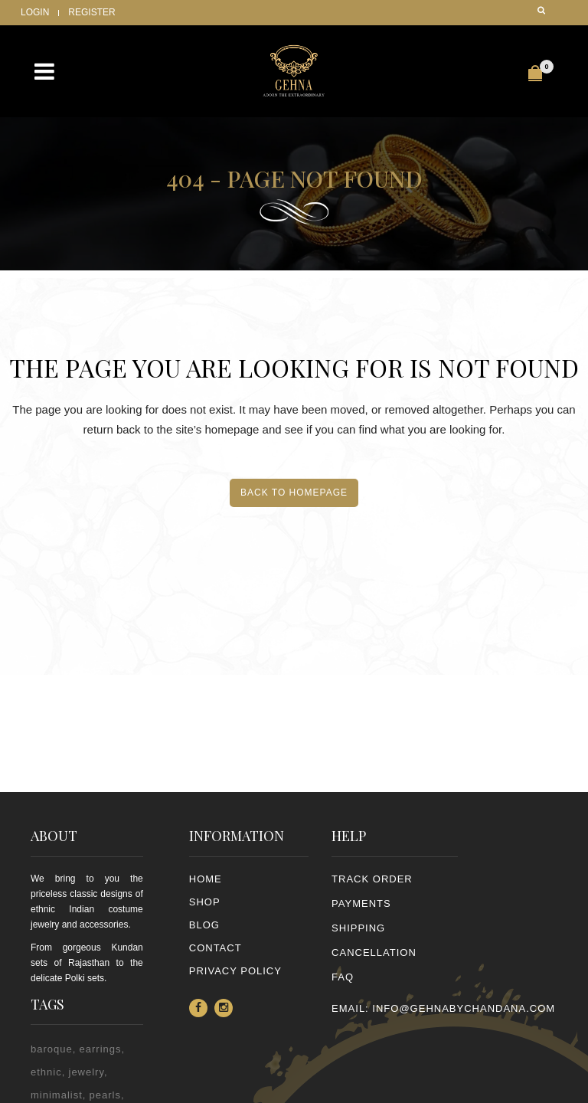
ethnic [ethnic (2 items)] (46, 1072)
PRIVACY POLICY (235, 971)
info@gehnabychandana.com (463, 1008)
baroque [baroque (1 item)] (52, 1049)
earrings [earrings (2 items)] (101, 1049)
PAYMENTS (361, 903)
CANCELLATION (374, 952)
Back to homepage (294, 492)
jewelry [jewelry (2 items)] (87, 1072)
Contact (215, 948)
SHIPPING (358, 928)
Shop (204, 902)
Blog (204, 925)
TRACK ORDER (372, 879)
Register (91, 12)
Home (205, 879)
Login (35, 12)
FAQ (343, 977)
